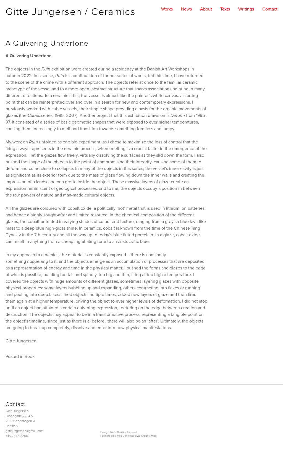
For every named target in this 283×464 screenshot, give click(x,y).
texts (225, 9)
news (186, 9)
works (167, 9)
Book (30, 356)
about (206, 9)
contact (269, 9)
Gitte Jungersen (44, 12)
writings (246, 9)
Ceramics (113, 12)
